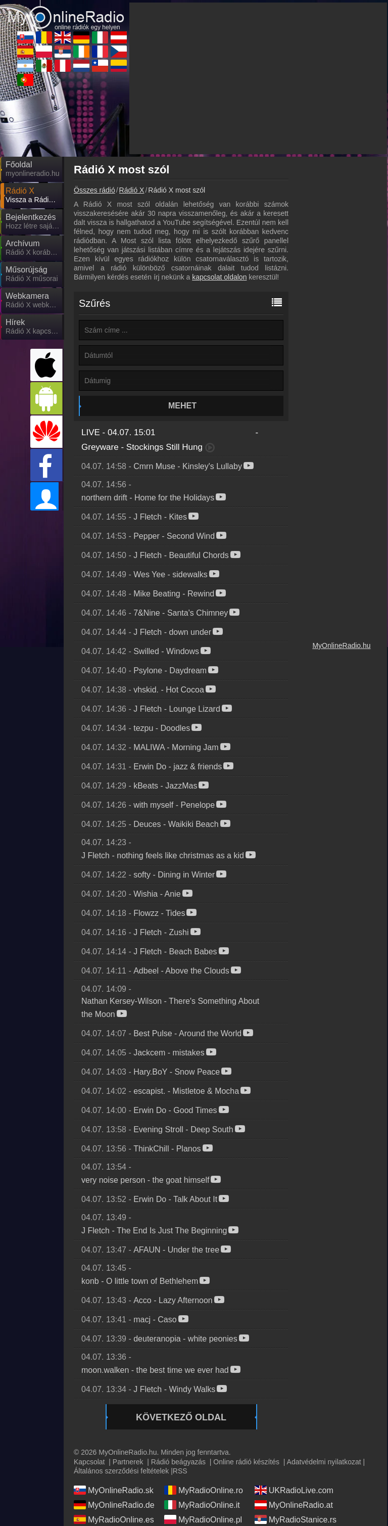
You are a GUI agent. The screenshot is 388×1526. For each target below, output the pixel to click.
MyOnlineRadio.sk (114, 1399)
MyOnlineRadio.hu (341, 554)
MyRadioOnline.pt (113, 1487)
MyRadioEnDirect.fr (206, 1443)
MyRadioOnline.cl (202, 1472)
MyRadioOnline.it (202, 1413)
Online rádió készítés (246, 1371)
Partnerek (128, 1371)
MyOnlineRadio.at (294, 1413)
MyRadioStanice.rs (295, 1428)
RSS (180, 1380)
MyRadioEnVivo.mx (206, 1457)
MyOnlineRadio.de (114, 1413)
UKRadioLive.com (294, 1399)
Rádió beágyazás (178, 1371)
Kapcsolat (89, 1371)
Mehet (182, 314)
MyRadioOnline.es (114, 1428)
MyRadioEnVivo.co (296, 1472)
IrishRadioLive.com (115, 1443)
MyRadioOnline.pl (203, 1428)
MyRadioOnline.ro (203, 1399)
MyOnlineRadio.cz (294, 1443)
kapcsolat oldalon (219, 186)
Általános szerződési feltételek (121, 1380)
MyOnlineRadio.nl (113, 1472)
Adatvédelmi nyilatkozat (324, 1371)
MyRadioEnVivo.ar (114, 1457)
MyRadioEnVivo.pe (296, 1457)
